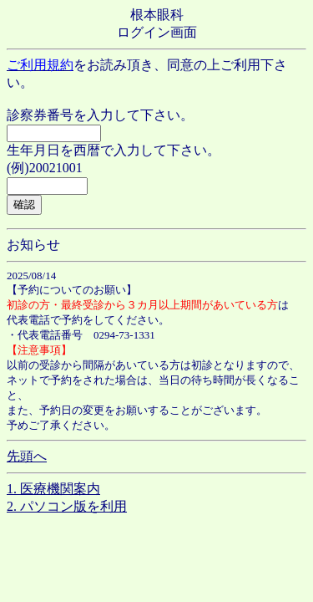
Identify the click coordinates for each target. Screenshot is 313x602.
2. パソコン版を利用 (67, 506)
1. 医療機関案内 (53, 489)
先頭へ (27, 456)
